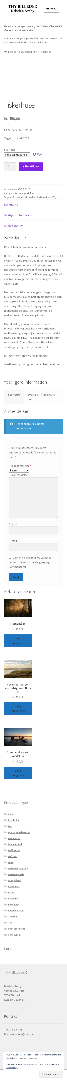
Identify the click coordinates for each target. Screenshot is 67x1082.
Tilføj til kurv (31, 166)
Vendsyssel (14, 934)
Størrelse (10, 149)
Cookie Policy (12, 1067)
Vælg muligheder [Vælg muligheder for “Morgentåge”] (18, 641)
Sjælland (13, 898)
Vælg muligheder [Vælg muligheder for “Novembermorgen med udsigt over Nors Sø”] (18, 708)
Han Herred (14, 838)
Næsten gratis (16, 874)
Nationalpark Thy (28, 51)
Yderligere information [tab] (18, 215)
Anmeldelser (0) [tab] (14, 225)
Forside (12, 51)
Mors (10, 862)
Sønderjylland (16, 910)
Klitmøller (30, 197)
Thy (10, 922)
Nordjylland (14, 880)
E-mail (14, 541)
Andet (11, 814)
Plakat (11, 892)
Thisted (12, 916)
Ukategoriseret (16, 928)
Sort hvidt (13, 904)
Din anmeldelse (19, 475)
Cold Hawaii (16, 197)
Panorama (13, 886)
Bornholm (13, 820)
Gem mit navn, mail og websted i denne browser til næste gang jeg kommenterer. (31, 562)
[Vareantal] (10, 166)
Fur (10, 826)
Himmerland (15, 844)
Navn (13, 524)
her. (58, 364)
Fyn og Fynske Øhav (19, 832)
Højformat (14, 850)
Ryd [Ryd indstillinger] (39, 154)
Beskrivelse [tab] (11, 204)
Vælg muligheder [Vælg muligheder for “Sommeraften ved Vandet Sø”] (18, 773)
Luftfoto (12, 856)
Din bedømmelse (20, 466)
